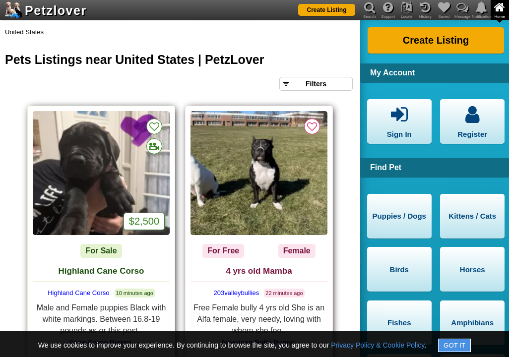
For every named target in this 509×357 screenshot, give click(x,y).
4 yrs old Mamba (259, 271)
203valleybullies (236, 293)
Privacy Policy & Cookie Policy (377, 345)
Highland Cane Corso (101, 271)
